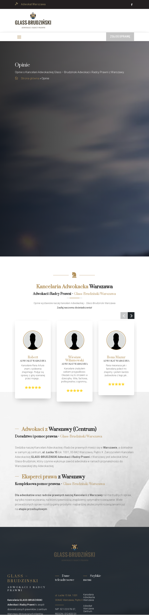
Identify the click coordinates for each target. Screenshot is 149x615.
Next (128, 318)
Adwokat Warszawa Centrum (88, 609)
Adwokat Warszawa (33, 4)
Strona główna (30, 78)
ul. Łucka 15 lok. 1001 (66, 595)
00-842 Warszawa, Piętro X (69, 600)
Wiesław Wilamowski (74, 359)
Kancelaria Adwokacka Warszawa (89, 597)
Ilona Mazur (116, 357)
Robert (33, 357)
